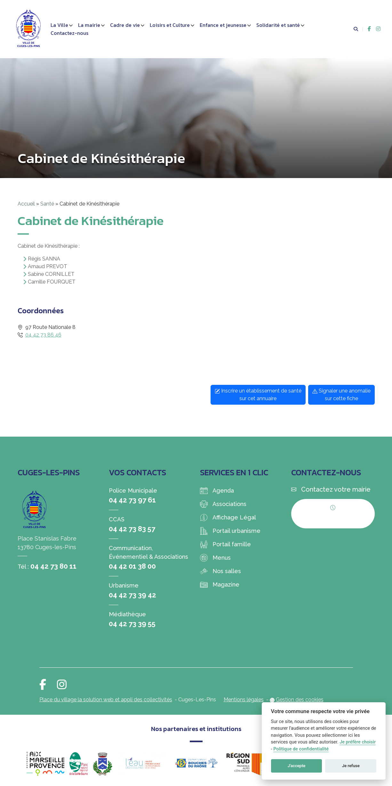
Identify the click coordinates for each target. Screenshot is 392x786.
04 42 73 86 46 (43, 335)
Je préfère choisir (358, 742)
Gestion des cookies (300, 700)
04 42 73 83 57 (132, 529)
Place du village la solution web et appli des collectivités (105, 700)
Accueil (26, 204)
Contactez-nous (69, 33)
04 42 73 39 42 (132, 595)
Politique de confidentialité (301, 749)
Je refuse (351, 765)
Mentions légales (244, 700)
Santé (47, 204)
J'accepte (297, 765)
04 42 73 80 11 (53, 566)
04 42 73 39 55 (132, 623)
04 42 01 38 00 (132, 566)
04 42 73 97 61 (132, 500)
